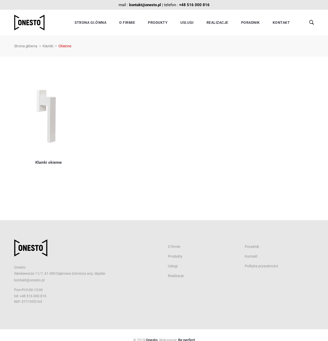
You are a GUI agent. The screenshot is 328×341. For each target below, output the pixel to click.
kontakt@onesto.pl (145, 5)
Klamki (48, 46)
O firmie (127, 22)
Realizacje (217, 22)
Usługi (187, 22)
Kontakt (281, 22)
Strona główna (90, 22)
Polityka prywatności (261, 266)
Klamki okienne (48, 162)
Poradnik (250, 22)
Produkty (158, 22)
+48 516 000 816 (194, 5)
